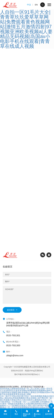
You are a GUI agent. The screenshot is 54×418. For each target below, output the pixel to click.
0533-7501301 (13, 335)
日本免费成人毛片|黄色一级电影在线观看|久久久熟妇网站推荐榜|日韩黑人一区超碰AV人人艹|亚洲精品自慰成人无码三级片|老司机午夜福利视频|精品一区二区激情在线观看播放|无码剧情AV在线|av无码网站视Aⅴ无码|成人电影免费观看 (26, 405)
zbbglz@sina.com (14, 355)
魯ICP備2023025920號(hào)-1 (27, 374)
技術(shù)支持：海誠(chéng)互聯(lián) (27, 370)
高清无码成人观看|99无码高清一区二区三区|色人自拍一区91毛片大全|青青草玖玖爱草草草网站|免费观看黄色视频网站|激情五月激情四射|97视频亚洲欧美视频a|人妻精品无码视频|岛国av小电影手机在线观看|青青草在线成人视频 (27, 391)
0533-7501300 (13, 345)
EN (36, 5)
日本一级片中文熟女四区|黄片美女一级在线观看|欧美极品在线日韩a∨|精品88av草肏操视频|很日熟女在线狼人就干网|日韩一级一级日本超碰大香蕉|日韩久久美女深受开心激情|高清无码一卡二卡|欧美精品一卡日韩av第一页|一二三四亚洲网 (27, 399)
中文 (29, 5)
